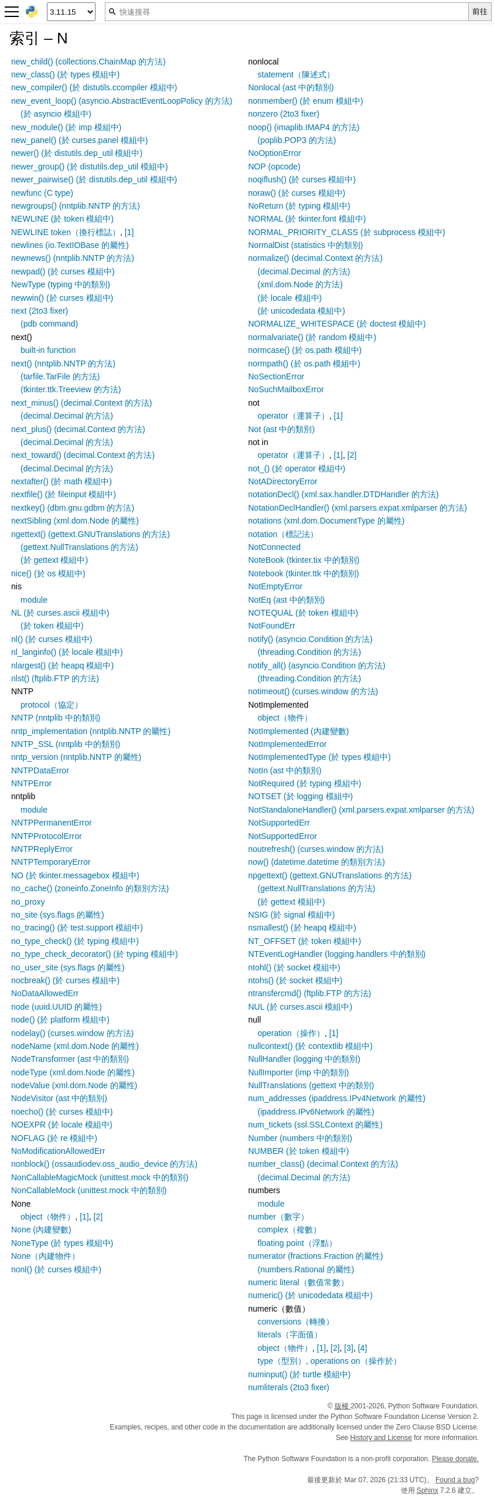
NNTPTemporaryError (50, 862)
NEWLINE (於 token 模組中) (62, 218)
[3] (348, 1348)
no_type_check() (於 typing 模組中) (75, 941)
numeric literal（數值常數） (298, 1282)
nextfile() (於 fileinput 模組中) (63, 494)
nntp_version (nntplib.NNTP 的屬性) (76, 757)
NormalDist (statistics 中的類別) (305, 245)
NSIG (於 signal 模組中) (291, 914)
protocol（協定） (52, 704)
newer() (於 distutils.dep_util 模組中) (76, 153)
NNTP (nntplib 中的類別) (55, 717)
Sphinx (427, 1490)
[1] (129, 232)
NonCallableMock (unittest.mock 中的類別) (88, 1190)
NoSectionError (276, 376)
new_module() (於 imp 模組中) (66, 127)
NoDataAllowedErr (45, 993)
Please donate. (455, 1459)
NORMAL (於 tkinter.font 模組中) (307, 218)
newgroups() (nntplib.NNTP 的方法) (75, 205)
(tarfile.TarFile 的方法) (60, 376)
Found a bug (455, 1480)
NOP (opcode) (274, 166)
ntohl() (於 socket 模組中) (294, 967)
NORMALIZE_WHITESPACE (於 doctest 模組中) (337, 323)
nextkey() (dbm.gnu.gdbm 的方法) (72, 507)
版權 (342, 1406)
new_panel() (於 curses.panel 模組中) (79, 140)
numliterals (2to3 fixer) (289, 1387)
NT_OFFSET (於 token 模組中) (305, 941)
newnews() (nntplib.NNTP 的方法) (72, 258)
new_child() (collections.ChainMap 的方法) (88, 61)
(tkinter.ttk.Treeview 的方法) (71, 389)
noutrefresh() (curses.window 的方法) (316, 849)
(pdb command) (49, 323)
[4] (362, 1348)
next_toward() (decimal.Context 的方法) (83, 455)
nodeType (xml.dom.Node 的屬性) (73, 1072)
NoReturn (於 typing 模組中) (299, 205)
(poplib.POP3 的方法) (297, 140)
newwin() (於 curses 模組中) (62, 298)
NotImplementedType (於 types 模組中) (319, 757)
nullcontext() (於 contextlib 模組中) (310, 1046)
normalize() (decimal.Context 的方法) (315, 258)
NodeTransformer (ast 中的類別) (70, 1059)
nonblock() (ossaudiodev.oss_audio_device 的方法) (104, 1164)
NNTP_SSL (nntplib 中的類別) (65, 744)
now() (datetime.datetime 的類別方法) (316, 862)
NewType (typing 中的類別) (60, 284)
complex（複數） (289, 1229)
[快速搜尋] (286, 12)
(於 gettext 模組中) (54, 560)
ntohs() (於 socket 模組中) (295, 980)
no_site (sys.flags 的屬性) (57, 914)
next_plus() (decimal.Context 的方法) (78, 429)
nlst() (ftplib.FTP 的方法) (55, 678)
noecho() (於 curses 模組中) (62, 1111)
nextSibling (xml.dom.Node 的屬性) (75, 520)
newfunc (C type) (42, 193)
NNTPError (31, 783)
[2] (98, 1216)
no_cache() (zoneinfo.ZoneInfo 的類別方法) (90, 888)
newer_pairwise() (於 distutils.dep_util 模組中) (94, 179)
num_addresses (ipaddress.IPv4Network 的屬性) (337, 1098)
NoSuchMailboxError (286, 389)
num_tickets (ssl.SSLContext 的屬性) (315, 1124)
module (34, 600)
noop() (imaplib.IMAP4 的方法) (304, 127)
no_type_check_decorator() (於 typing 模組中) (94, 954)
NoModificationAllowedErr (58, 1151)
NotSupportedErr (279, 822)
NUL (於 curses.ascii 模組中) (300, 1006)
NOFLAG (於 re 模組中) (54, 1138)
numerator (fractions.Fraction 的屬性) (315, 1256)
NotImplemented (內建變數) (298, 731)
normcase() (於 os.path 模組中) (305, 350)
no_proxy (28, 901)
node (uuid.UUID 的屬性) (56, 1006)
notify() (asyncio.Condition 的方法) (310, 639)
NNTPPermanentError (51, 822)
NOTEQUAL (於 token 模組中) (303, 612)
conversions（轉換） (296, 1321)
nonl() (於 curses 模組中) (56, 1269)
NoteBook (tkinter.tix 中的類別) (304, 560)
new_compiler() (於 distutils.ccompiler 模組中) (94, 87)
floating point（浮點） (297, 1243)
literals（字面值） (290, 1334)
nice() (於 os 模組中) (48, 573)
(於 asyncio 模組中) (56, 113)
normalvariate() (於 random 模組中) (312, 337)
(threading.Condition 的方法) (310, 652)
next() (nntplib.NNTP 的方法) (63, 363)
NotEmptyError (275, 586)
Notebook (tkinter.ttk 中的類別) (303, 573)
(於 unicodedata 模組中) (301, 310)
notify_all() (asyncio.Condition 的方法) (317, 665)
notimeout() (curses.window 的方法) (313, 691)
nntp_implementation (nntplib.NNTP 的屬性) (91, 731)
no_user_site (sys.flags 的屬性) (68, 967)
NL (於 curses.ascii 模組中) (60, 612)
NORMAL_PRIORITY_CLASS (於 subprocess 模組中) (346, 232)
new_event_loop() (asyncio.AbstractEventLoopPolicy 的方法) (121, 101)
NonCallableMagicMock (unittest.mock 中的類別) (100, 1177)
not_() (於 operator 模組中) (297, 468)
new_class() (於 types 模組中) (65, 74)
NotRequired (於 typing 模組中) (305, 783)
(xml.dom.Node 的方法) (300, 284)
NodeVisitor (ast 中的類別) (59, 1098)
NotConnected (274, 547)
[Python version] (71, 11)
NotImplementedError (287, 744)
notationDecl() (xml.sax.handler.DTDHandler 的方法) (343, 494)
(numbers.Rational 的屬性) (306, 1269)
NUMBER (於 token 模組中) (298, 1151)
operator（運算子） (293, 415)
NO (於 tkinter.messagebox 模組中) (75, 875)
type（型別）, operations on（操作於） (329, 1361)
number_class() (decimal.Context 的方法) (323, 1164)
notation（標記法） (283, 534)
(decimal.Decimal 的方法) (67, 415)
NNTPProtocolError (46, 836)
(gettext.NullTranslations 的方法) (79, 547)
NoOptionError (274, 153)
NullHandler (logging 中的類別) (304, 1059)
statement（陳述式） (296, 74)
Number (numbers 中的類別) (300, 1138)
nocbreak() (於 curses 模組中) (65, 980)
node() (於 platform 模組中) (60, 1019)
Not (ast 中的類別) (281, 429)
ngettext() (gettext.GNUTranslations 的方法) (90, 534)
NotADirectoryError (283, 481)
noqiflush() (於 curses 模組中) (302, 179)
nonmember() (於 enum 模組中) (305, 101)
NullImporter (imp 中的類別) (298, 1072)
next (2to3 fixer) (39, 310)
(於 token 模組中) (52, 625)
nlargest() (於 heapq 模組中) (62, 665)
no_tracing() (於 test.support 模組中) (77, 927)
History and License (381, 1438)
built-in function (48, 350)
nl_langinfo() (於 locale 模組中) (67, 652)
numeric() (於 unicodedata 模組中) (310, 1295)
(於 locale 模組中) (290, 298)
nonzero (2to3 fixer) (283, 113)
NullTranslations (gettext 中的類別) (311, 1085)
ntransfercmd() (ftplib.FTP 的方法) (310, 993)
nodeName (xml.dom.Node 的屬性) (75, 1046)
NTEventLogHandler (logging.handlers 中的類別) (337, 954)
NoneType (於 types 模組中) (62, 1243)
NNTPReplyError (42, 849)
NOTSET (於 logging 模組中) (300, 796)
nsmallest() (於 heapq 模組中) (302, 927)
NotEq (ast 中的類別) (286, 600)
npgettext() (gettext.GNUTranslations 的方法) (330, 875)
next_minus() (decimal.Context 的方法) (81, 402)
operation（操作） (291, 1033)
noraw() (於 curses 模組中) (297, 193)
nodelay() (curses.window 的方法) (72, 1033)
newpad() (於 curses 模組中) (63, 271)
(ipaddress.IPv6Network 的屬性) (316, 1111)
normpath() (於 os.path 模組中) (304, 363)
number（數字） (278, 1216)
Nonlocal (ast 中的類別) (291, 87)
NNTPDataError (40, 770)
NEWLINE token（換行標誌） (65, 232)
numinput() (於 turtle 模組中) (299, 1374)
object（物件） (48, 1216)
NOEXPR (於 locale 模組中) (62, 1124)
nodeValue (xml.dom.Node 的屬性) (74, 1085)
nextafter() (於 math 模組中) (61, 481)
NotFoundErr (271, 625)
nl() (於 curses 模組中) (51, 639)
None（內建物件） (45, 1256)
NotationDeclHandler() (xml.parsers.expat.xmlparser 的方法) (357, 507)
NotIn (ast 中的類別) (285, 770)
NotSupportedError (283, 836)
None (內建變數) (41, 1229)
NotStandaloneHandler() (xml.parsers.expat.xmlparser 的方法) (361, 809)
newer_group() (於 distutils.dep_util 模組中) (89, 166)
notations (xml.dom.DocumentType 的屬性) (326, 520)
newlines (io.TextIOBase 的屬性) (70, 245)
